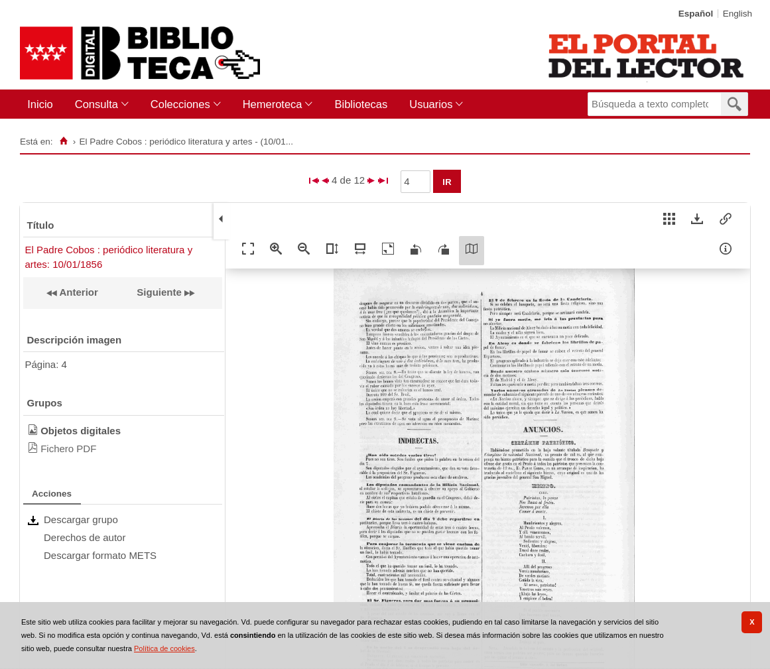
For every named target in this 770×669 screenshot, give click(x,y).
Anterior (77, 292)
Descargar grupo (81, 519)
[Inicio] (63, 141)
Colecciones (180, 104)
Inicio (40, 104)
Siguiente (159, 292)
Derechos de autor (84, 537)
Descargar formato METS (100, 555)
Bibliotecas (360, 104)
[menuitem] (43, 104)
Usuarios (430, 104)
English (737, 14)
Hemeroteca (272, 104)
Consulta (96, 104)
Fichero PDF (68, 448)
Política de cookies (164, 648)
